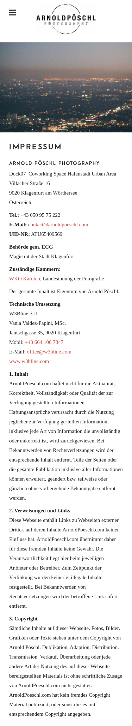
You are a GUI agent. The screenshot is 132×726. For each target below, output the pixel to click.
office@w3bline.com (49, 352)
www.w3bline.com (29, 361)
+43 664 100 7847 (44, 342)
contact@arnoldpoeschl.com (58, 224)
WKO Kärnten (24, 278)
